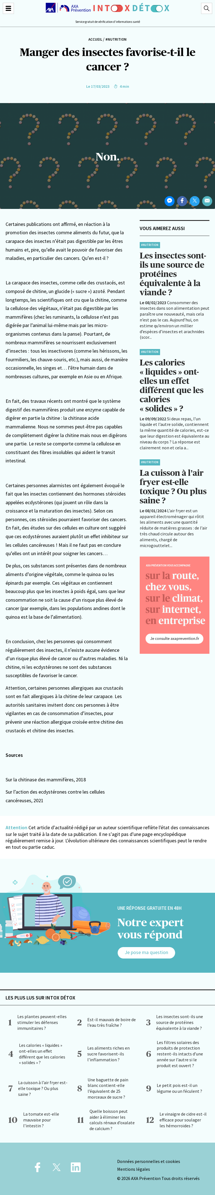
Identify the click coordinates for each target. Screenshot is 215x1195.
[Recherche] (206, 8)
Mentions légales (133, 1169)
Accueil (95, 39)
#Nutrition (116, 39)
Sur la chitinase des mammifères (40, 779)
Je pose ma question (146, 952)
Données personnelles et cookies (148, 1161)
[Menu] (8, 8)
